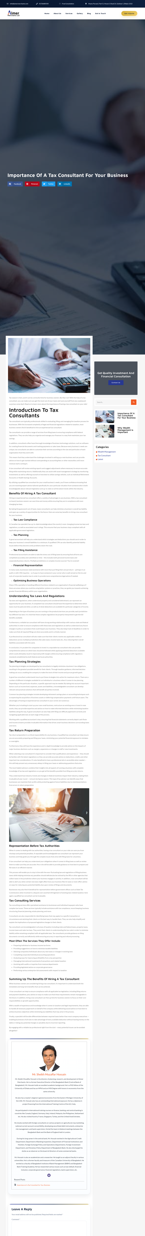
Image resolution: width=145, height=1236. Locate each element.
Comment (16, 1219)
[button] (15, 183)
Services (69, 13)
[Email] (49, 1175)
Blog (89, 13)
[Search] (133, 402)
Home (46, 13)
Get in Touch (100, 13)
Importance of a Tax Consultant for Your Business (33, 1185)
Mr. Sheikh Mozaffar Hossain (49, 1074)
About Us (57, 13)
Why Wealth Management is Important (125, 430)
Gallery (80, 13)
